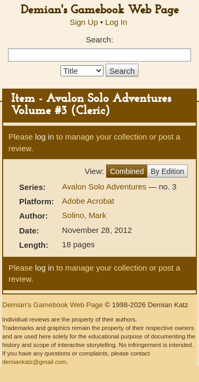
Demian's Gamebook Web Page (100, 10)
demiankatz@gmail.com (34, 362)
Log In (116, 22)
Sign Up (84, 22)
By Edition (167, 171)
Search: (100, 39)
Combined (127, 171)
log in (44, 136)
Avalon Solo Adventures (105, 186)
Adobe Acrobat (88, 200)
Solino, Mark (84, 215)
